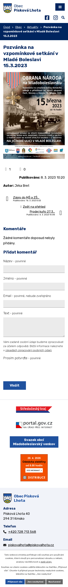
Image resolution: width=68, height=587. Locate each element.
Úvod (6, 27)
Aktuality (32, 27)
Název (14, 261)
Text (12, 313)
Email (27, 296)
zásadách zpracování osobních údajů (28, 350)
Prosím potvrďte (22, 358)
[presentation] (30, 371)
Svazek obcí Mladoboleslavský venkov (34, 442)
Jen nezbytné (35, 581)
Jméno (15, 278)
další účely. (46, 562)
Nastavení (54, 581)
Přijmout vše (15, 581)
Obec (18, 27)
